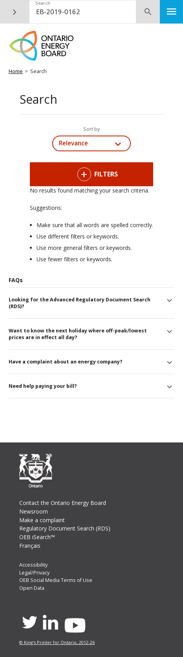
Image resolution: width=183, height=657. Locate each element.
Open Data (31, 588)
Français (29, 545)
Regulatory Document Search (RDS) (64, 528)
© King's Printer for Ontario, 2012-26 (57, 642)
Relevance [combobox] (73, 143)
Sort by (91, 129)
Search (42, 3)
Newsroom (33, 511)
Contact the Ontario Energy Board (62, 503)
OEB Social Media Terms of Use (55, 580)
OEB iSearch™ (37, 537)
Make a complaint (42, 520)
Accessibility (33, 565)
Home (16, 71)
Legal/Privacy (34, 572)
